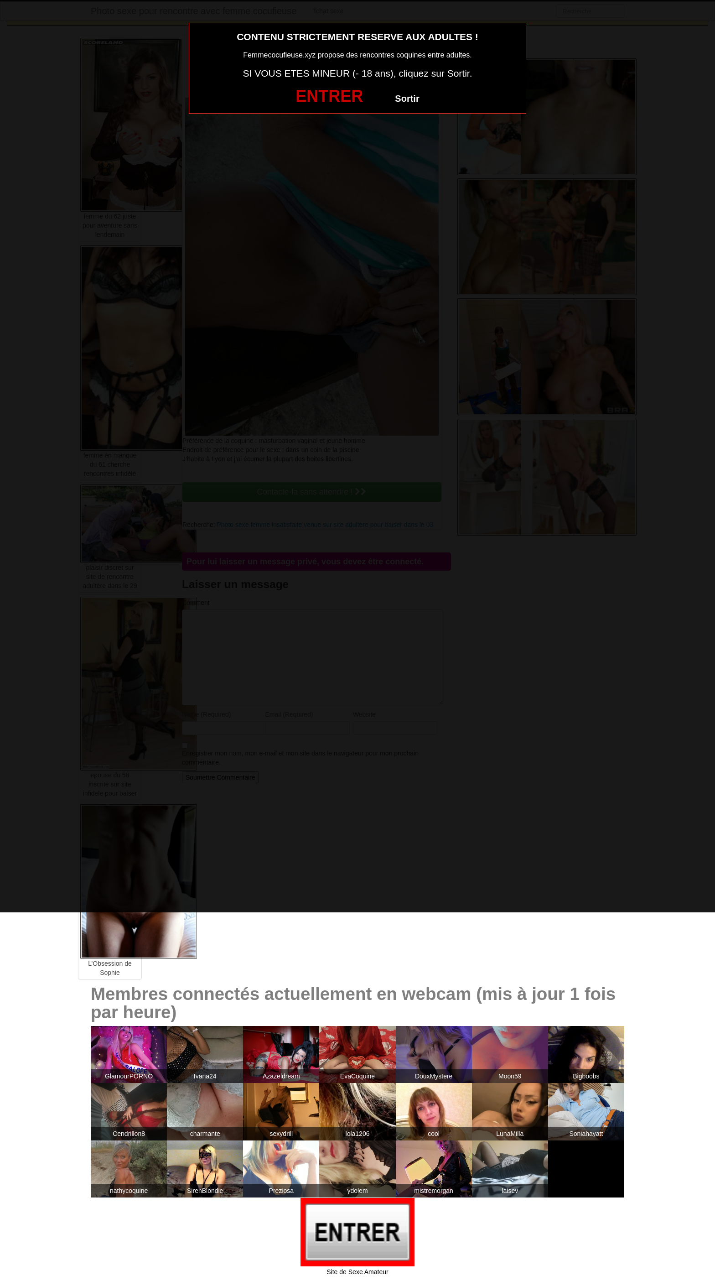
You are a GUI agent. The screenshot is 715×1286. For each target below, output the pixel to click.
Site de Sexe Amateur (357, 1272)
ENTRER (329, 96)
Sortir (407, 99)
